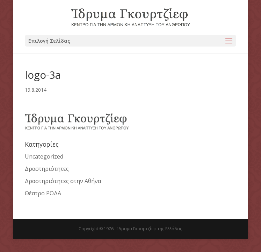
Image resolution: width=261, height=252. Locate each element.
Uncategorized (44, 156)
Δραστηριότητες (47, 169)
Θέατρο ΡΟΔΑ (43, 193)
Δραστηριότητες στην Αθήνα (63, 181)
